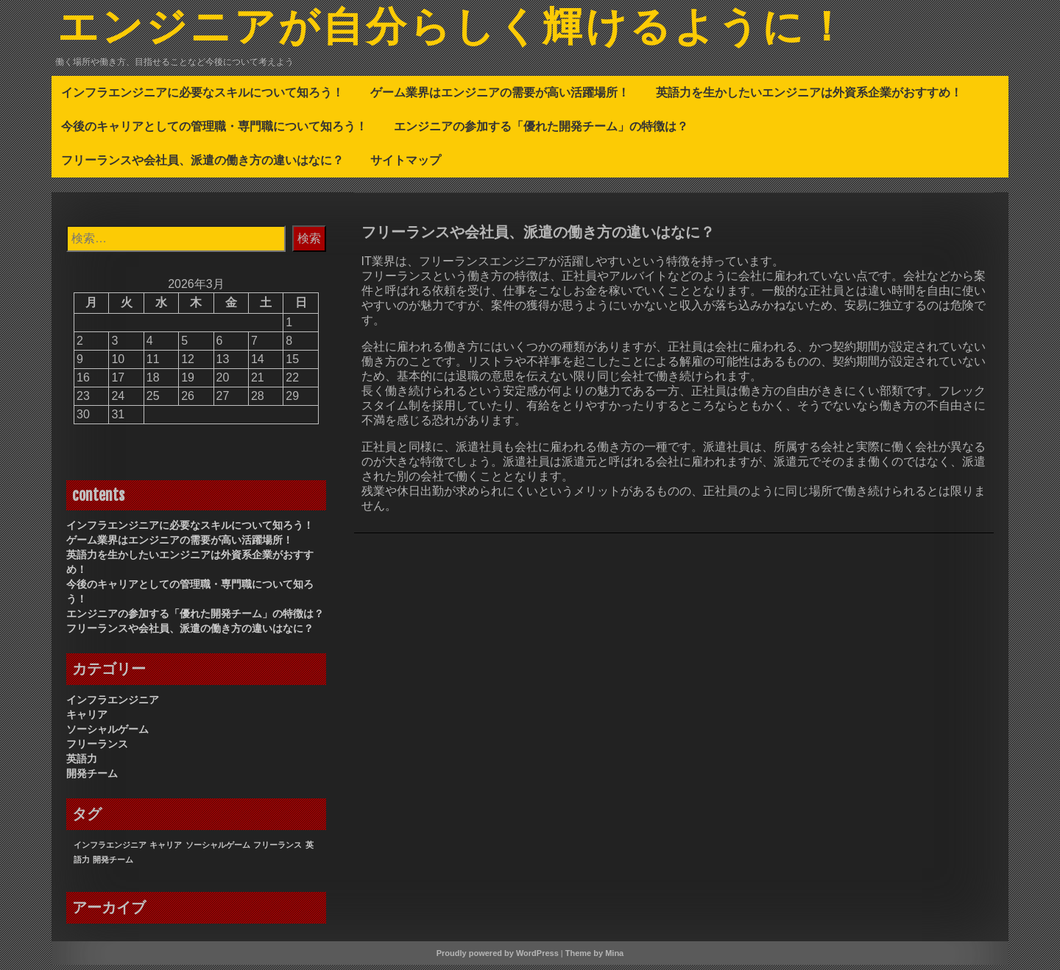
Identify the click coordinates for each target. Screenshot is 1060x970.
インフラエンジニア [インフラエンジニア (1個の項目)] (110, 850)
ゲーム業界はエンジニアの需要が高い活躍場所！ (499, 97)
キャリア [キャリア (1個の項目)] (165, 850)
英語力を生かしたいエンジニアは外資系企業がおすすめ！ (809, 97)
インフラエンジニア (112, 705)
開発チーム (92, 778)
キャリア (86, 719)
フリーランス (97, 749)
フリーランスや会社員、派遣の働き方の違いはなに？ (202, 165)
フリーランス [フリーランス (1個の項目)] (277, 850)
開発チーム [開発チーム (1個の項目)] (113, 864)
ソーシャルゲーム (107, 734)
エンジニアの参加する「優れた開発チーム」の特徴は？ (541, 131)
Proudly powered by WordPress (498, 958)
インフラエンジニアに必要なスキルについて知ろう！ (202, 97)
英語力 (81, 764)
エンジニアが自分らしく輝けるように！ (486, 31)
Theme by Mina (594, 958)
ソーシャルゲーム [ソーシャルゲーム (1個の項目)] (218, 850)
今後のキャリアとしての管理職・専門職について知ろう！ (214, 131)
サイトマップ (405, 165)
